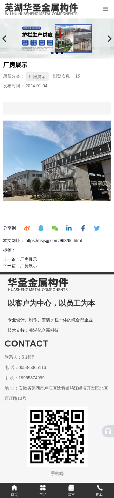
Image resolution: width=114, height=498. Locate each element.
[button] (52, 53)
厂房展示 (37, 76)
